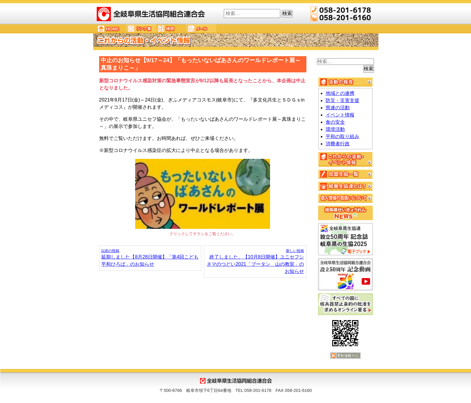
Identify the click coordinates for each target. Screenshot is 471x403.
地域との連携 (340, 93)
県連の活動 (338, 107)
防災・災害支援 (342, 100)
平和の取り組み (342, 136)
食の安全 (335, 122)
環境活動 (335, 129)
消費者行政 (338, 143)
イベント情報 (340, 114)
